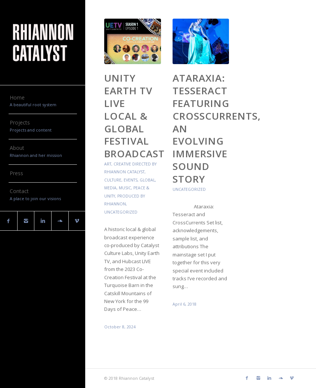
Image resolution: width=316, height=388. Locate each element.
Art (107, 164)
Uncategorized (120, 212)
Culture (112, 180)
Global (147, 180)
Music (125, 187)
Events (130, 180)
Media (110, 187)
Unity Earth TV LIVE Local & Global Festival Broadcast (134, 115)
